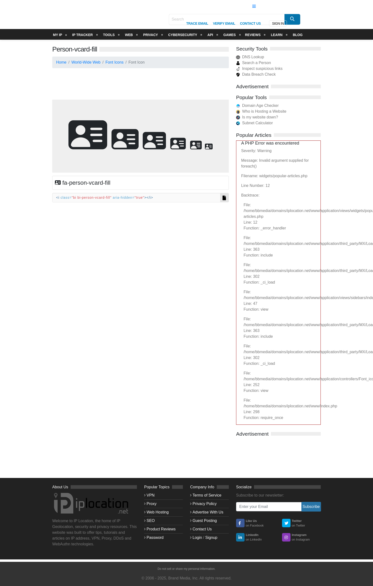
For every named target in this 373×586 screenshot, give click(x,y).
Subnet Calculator (257, 123)
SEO (151, 521)
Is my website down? (260, 117)
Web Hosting (158, 512)
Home (61, 62)
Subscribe (311, 507)
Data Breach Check (256, 74)
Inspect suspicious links (259, 68)
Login (197, 537)
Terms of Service (207, 495)
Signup (211, 537)
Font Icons (114, 62)
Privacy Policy (205, 504)
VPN (151, 495)
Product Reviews (161, 529)
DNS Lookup (250, 57)
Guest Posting (205, 521)
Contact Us (202, 529)
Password (155, 537)
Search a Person (253, 63)
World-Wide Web (85, 62)
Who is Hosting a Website (264, 111)
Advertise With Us (208, 512)
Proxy (152, 504)
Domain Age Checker (260, 105)
